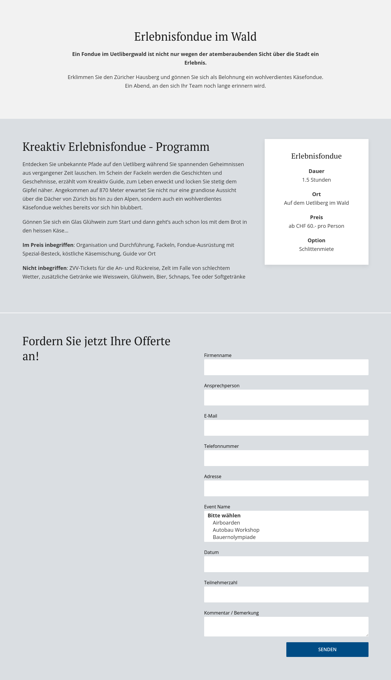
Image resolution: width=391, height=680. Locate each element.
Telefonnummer (221, 446)
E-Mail (210, 416)
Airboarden (286, 522)
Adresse (212, 476)
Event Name (217, 507)
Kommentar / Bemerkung (231, 613)
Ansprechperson (222, 385)
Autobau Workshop (286, 530)
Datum (211, 552)
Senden (327, 649)
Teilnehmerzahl (220, 582)
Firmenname (218, 355)
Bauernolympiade (286, 537)
